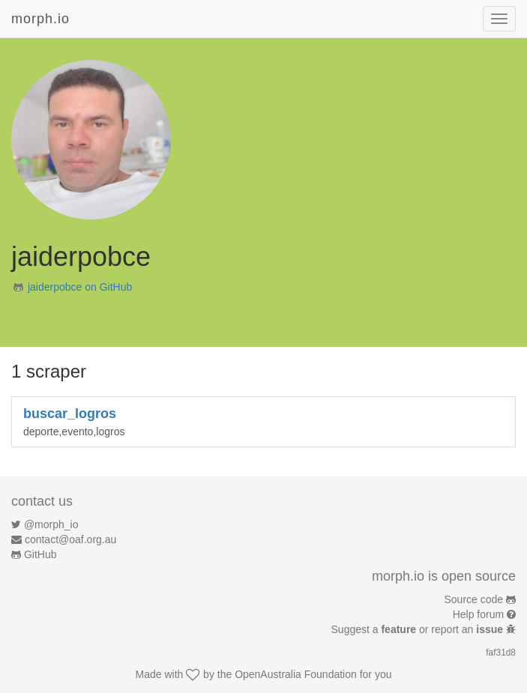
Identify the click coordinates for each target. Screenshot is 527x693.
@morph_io (51, 524)
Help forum (478, 614)
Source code (474, 599)
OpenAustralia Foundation (296, 674)
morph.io (40, 18)
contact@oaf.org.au (70, 539)
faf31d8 (501, 652)
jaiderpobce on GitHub (80, 287)
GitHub (40, 554)
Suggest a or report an (418, 629)
